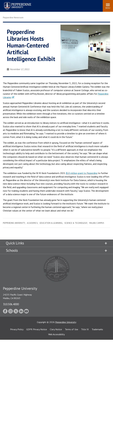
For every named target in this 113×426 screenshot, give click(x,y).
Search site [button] (60, 4)
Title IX (85, 329)
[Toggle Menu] (108, 6)
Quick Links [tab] (15, 243)
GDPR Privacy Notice (36, 329)
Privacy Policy (16, 329)
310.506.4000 (11, 304)
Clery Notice (56, 329)
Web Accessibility (56, 334)
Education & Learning (51, 223)
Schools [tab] (12, 250)
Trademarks (97, 329)
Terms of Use (71, 329)
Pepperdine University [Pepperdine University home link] (14, 2)
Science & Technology (75, 223)
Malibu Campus (96, 223)
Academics (32, 223)
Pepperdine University (14, 223)
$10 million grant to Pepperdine (81, 173)
